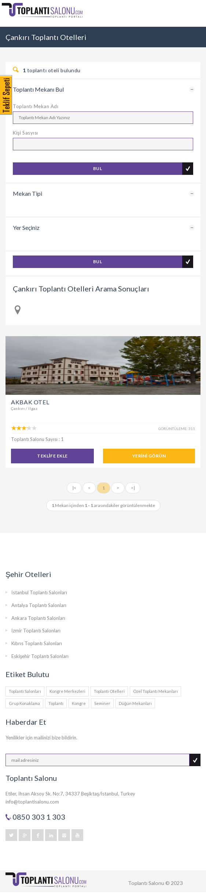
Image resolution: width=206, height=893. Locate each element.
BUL (97, 168)
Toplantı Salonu (146, 883)
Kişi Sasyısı (25, 133)
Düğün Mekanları (135, 703)
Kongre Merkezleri (67, 691)
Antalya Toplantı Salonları (38, 605)
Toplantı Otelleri (109, 691)
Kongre (79, 703)
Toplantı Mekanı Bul (38, 89)
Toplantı (55, 703)
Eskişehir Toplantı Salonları (40, 656)
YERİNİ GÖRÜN (149, 456)
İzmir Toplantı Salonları (35, 630)
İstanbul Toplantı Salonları (39, 592)
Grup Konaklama (24, 703)
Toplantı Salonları (25, 691)
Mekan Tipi (27, 193)
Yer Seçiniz (26, 227)
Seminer (102, 703)
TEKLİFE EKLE (52, 456)
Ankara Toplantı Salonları (38, 618)
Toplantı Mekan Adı (35, 106)
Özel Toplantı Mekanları (155, 691)
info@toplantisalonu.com (32, 802)
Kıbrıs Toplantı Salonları (36, 643)
